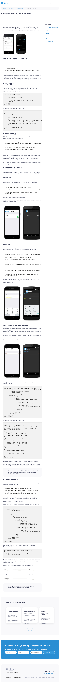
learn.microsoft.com (9, 20)
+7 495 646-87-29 (48, 671)
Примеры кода (23, 3)
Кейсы (35, 3)
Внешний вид (49, 33)
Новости (31, 3)
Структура (48, 30)
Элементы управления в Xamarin (44, 613)
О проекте (40, 3)
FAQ (28, 3)
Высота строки (49, 41)
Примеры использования (52, 27)
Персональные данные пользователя (46, 677)
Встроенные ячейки (50, 36)
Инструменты (11, 609)
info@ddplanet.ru (48, 673)
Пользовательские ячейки (52, 38)
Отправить (49, 652)
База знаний (16, 3)
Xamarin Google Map (13, 611)
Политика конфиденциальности (30, 677)
